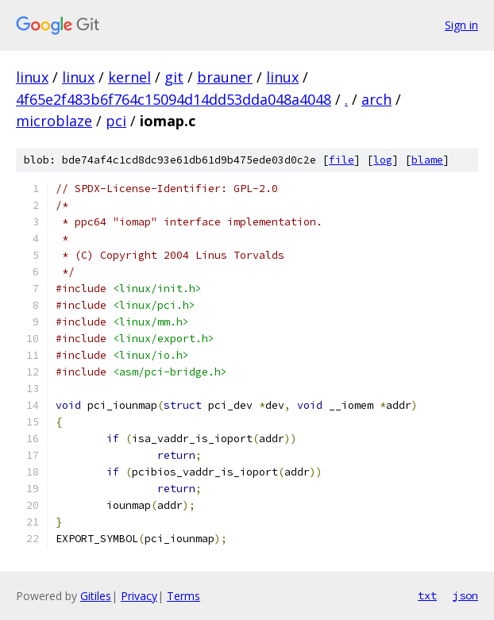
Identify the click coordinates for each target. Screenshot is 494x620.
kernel (129, 77)
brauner (225, 77)
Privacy (139, 595)
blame (427, 160)
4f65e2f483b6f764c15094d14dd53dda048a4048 (173, 99)
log (382, 160)
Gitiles (95, 595)
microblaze (54, 120)
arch (376, 99)
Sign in (461, 25)
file (341, 160)
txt (427, 595)
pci (116, 120)
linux (32, 77)
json (465, 595)
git (173, 77)
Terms (183, 595)
